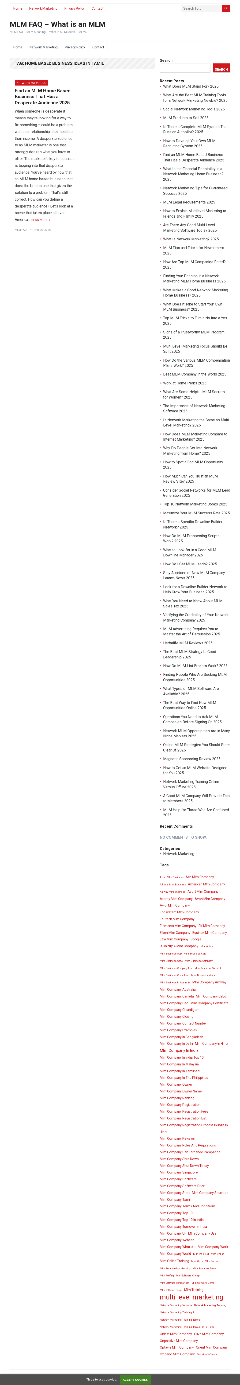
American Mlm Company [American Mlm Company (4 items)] (206, 884)
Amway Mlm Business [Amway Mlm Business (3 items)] (172, 891)
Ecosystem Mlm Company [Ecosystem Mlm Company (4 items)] (179, 912)
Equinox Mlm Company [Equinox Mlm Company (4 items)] (209, 933)
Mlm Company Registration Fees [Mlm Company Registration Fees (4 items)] (184, 1111)
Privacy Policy (74, 8)
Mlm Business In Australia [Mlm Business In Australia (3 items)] (175, 982)
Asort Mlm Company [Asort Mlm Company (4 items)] (203, 891)
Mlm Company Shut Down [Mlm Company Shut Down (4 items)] (179, 1159)
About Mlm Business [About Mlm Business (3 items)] (172, 877)
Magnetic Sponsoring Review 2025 (192, 759)
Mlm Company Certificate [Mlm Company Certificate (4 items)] (210, 1003)
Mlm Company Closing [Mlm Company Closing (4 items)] (176, 1016)
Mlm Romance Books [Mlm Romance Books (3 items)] (204, 1268)
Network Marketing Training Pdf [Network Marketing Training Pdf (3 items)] (178, 1312)
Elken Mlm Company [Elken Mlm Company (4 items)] (175, 933)
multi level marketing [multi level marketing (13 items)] (191, 1297)
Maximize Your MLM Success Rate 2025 (196, 513)
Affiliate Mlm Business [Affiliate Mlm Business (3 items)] (173, 884)
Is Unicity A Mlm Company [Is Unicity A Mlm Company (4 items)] (179, 946)
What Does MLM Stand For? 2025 (191, 86)
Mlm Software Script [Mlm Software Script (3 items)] (171, 1290)
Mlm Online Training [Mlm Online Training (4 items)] (174, 1261)
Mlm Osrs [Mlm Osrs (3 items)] (197, 1261)
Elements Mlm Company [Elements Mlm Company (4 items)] (178, 926)
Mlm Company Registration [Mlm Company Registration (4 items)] (180, 1105)
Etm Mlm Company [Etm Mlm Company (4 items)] (174, 939)
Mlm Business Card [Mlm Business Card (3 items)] (195, 953)
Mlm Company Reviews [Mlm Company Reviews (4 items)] (177, 1138)
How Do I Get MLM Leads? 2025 (190, 564)
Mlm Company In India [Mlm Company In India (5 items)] (179, 1050)
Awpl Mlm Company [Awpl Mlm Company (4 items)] (175, 905)
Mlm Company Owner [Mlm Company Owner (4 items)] (176, 1084)
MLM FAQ (21, 229)
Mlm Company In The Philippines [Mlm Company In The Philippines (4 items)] (184, 1078)
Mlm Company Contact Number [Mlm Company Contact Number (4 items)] (183, 1023)
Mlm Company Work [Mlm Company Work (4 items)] (213, 1247)
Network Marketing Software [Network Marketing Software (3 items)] (176, 1305)
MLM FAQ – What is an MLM (57, 24)
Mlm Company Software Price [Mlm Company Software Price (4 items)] (182, 1186)
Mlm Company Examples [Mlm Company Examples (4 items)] (178, 1030)
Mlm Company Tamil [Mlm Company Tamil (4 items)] (175, 1199)
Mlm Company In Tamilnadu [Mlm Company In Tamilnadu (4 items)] (180, 1071)
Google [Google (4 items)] (196, 939)
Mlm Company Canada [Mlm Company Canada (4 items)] (177, 996)
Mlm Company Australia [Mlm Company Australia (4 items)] (178, 989)
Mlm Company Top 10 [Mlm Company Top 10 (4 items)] (176, 1213)
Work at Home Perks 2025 (184, 383)
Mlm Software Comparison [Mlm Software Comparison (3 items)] (174, 1282)
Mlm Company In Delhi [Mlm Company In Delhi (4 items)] (176, 1043)
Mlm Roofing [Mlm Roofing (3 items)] (167, 1275)
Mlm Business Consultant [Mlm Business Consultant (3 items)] (174, 975)
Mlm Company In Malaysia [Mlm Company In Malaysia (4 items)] (179, 1064)
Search (166, 60)
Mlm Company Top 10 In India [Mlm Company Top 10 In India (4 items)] (182, 1220)
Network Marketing (43, 8)
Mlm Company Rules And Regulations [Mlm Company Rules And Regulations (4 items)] (188, 1145)
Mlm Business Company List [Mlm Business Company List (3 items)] (176, 968)
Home (17, 8)
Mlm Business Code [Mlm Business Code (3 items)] (171, 960)
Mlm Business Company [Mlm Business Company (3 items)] (199, 960)
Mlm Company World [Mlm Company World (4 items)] (175, 1254)
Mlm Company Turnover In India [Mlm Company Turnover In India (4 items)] (183, 1227)
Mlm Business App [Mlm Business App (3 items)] (171, 953)
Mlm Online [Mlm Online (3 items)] (217, 1254)
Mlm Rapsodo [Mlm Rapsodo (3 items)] (212, 1261)
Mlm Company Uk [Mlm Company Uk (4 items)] (173, 1233)
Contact (97, 8)
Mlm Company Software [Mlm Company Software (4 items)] (178, 1179)
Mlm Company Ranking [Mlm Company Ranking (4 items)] (177, 1098)
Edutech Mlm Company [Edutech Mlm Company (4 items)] (177, 919)
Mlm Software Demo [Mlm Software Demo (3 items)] (202, 1282)
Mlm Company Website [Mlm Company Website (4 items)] (177, 1240)
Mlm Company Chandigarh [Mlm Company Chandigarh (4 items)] (179, 1010)
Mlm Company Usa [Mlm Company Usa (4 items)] (202, 1233)
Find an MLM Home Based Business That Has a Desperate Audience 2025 (43, 97)
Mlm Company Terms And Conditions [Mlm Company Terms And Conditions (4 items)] (188, 1206)
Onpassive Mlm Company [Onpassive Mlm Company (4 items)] (179, 1341)
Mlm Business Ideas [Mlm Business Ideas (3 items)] (203, 975)
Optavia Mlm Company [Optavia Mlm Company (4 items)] (177, 1347)
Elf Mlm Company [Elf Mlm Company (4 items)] (212, 926)
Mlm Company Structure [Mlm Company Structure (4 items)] (210, 1193)
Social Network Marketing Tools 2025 (194, 109)
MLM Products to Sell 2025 (186, 118)
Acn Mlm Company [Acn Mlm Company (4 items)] (200, 877)
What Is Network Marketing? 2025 (191, 239)
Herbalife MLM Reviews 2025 (188, 643)
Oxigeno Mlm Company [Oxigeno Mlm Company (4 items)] (177, 1354)
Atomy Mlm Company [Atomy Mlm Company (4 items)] (176, 899)
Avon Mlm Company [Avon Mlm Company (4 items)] (210, 899)
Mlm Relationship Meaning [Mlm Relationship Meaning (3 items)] (175, 1268)
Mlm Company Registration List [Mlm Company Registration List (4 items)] (183, 1118)
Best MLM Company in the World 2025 (194, 374)
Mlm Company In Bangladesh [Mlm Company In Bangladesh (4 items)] (181, 1037)
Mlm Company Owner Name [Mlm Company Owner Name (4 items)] (181, 1091)
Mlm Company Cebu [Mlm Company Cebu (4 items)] (211, 996)
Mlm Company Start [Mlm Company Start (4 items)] (175, 1193)
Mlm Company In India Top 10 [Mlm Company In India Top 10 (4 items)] (182, 1057)
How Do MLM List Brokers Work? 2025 (195, 666)
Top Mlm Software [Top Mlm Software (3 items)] (207, 1354)
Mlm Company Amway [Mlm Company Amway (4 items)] (209, 982)
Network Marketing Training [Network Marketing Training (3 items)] (210, 1305)
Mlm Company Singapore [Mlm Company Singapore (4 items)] (179, 1172)
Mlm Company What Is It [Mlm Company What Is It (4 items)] (178, 1247)
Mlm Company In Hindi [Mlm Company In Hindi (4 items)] (211, 1043)
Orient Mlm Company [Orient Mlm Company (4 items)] (212, 1347)
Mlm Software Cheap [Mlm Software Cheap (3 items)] (187, 1275)
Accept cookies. (136, 1379)
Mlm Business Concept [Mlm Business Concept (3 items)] (208, 968)
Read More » (40, 220)
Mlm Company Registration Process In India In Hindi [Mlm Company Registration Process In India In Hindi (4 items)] (194, 1128)
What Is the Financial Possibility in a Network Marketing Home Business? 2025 (193, 174)
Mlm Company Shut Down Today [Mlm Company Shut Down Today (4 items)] (184, 1166)
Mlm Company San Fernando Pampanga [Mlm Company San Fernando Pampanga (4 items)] (190, 1152)
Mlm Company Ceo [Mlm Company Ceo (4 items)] (174, 1003)
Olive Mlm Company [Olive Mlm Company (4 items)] (209, 1334)
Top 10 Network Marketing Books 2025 (195, 504)
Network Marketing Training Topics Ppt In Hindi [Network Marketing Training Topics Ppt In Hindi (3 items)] (187, 1327)
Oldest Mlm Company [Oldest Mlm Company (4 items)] (176, 1334)
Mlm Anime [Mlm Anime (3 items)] (207, 946)
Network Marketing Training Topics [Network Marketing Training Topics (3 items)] (180, 1319)
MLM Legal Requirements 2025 (189, 202)
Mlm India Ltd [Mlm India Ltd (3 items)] (201, 1254)
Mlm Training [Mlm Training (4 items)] (193, 1290)
